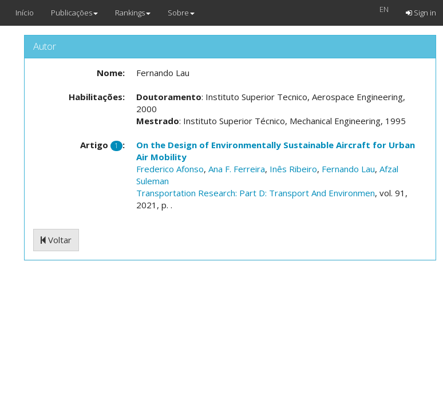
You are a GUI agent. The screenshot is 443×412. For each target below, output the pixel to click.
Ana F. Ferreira (236, 169)
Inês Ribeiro (293, 169)
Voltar (56, 239)
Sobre (181, 12)
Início (24, 12)
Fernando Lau (348, 169)
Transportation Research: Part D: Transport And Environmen (255, 193)
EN (384, 9)
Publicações (74, 12)
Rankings (133, 12)
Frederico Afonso (170, 169)
